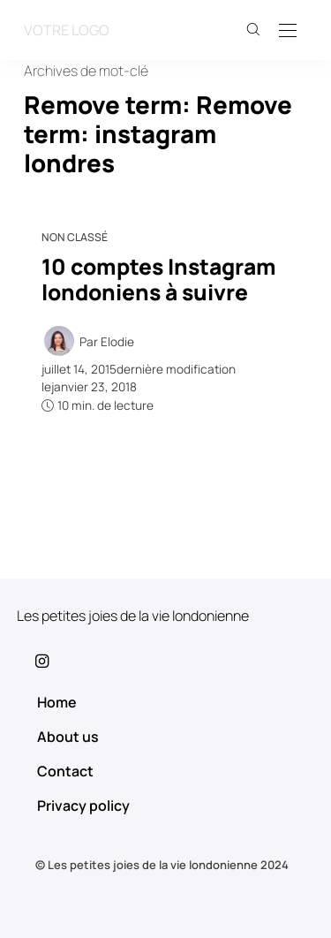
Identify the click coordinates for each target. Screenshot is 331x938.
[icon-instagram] (165, 661)
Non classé (74, 237)
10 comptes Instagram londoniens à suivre (158, 279)
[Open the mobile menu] (287, 31)
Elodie (117, 342)
